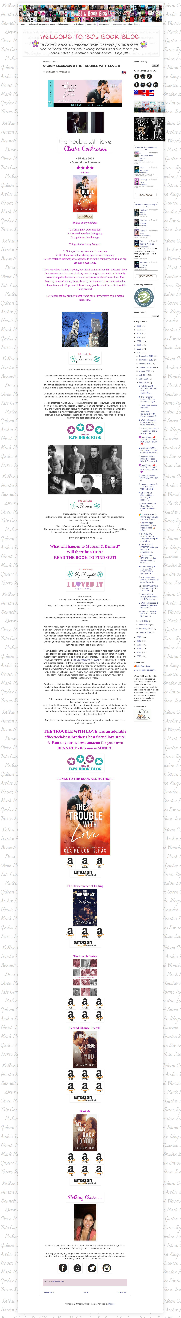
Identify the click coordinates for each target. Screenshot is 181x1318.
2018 (139, 637)
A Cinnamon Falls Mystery (146, 155)
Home (23, 24)
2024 (139, 334)
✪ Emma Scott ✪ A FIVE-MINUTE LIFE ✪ (148, 478)
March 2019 (144, 625)
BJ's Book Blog (143, 666)
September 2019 (146, 367)
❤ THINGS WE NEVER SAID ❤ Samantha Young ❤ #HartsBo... (148, 537)
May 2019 (143, 383)
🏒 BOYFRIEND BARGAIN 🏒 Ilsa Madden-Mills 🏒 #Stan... (147, 526)
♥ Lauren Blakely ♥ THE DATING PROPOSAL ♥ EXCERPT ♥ (147, 570)
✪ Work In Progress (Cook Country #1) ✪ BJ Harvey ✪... (147, 422)
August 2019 (145, 371)
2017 (139, 641)
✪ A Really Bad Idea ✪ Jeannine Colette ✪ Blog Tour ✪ (148, 431)
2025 (139, 330)
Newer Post (49, 1292)
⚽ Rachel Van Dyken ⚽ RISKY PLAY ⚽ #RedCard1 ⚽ (148, 588)
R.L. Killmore (139, 160)
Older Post (121, 1292)
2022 (139, 341)
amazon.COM (104, 24)
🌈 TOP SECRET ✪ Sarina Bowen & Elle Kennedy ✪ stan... (148, 517)
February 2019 (145, 629)
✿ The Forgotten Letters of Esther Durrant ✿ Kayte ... (148, 399)
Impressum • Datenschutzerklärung (126, 24)
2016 (139, 645)
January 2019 (145, 632)
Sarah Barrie (144, 172)
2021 (139, 345)
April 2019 (144, 621)
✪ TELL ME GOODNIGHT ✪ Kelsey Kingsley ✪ (147, 413)
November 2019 (146, 360)
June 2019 (144, 379)
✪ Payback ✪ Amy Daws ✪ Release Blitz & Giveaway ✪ (148, 458)
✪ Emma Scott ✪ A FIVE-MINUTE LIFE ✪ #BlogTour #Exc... (148, 450)
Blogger (111, 1304)
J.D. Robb (143, 267)
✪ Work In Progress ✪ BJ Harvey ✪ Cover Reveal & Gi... (148, 605)
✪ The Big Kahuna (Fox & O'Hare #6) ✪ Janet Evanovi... (148, 579)
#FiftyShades (79, 24)
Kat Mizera (143, 184)
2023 (139, 337)
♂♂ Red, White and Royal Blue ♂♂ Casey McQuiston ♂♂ (147, 507)
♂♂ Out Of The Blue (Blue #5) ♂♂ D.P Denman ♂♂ (147, 613)
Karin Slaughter (145, 246)
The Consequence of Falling (85, 660)
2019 (139, 353)
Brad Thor (143, 214)
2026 (139, 326)
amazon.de (91, 24)
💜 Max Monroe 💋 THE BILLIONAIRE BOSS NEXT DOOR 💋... (148, 440)
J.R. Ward (143, 225)
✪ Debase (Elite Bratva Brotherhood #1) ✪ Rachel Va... (148, 596)
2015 (139, 649)
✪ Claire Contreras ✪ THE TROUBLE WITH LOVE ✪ (148, 486)
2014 (139, 652)
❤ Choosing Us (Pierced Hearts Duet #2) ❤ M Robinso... (146, 496)
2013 (139, 656)
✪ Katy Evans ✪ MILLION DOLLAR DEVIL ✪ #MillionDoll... (148, 389)
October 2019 (145, 364)
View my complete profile (145, 670)
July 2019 (143, 375)
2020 (139, 349)
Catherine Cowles (145, 235)
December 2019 (146, 356)
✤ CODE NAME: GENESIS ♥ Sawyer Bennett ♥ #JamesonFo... (148, 548)
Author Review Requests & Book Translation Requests (49, 24)
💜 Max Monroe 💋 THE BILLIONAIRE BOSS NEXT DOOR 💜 (148, 468)
